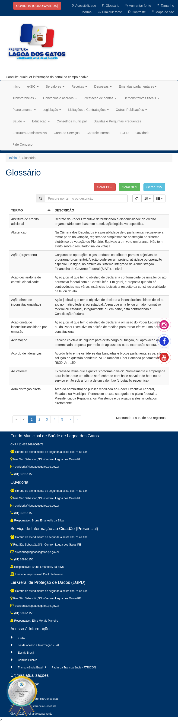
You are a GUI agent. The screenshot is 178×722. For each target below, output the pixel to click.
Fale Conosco (22, 144)
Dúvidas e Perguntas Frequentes (117, 121)
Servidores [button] (55, 86)
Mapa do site (162, 12)
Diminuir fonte (110, 12)
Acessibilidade (83, 5)
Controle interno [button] (99, 133)
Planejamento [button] (24, 110)
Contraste (136, 12)
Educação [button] (41, 121)
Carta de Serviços (66, 133)
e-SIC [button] (33, 86)
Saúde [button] (19, 121)
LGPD (124, 133)
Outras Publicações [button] (131, 110)
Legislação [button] (52, 110)
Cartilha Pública (27, 660)
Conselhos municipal (72, 121)
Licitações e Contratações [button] (88, 110)
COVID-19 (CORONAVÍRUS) (37, 6)
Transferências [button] (24, 98)
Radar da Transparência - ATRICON (73, 667)
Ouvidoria (142, 133)
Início (16, 86)
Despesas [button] (103, 86)
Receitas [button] (79, 86)
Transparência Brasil (30, 667)
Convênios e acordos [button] (60, 98)
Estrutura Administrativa (30, 133)
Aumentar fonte (138, 5)
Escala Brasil (26, 652)
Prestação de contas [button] (100, 98)
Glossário (110, 5)
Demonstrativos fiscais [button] (141, 98)
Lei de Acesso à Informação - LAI (38, 645)
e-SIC (21, 637)
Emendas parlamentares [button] (137, 86)
